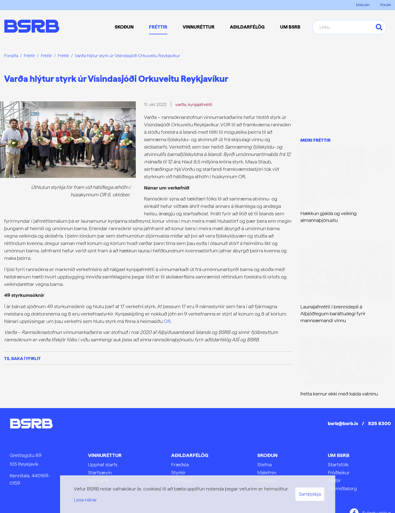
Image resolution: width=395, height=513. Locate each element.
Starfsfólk (338, 464)
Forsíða (11, 55)
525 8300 (379, 423)
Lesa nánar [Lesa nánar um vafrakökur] (85, 500)
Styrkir (178, 472)
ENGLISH (362, 5)
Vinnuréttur (105, 455)
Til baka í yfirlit (22, 358)
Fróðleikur (339, 472)
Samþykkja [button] (310, 494)
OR (167, 321)
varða (180, 104)
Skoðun (267, 455)
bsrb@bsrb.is (343, 423)
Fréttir (29, 55)
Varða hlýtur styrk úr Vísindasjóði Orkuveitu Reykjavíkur (127, 55)
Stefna (264, 464)
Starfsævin (100, 472)
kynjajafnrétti (200, 104)
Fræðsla (180, 464)
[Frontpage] (31, 27)
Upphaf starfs (102, 464)
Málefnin (266, 472)
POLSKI (385, 5)
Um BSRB (338, 455)
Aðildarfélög (189, 455)
